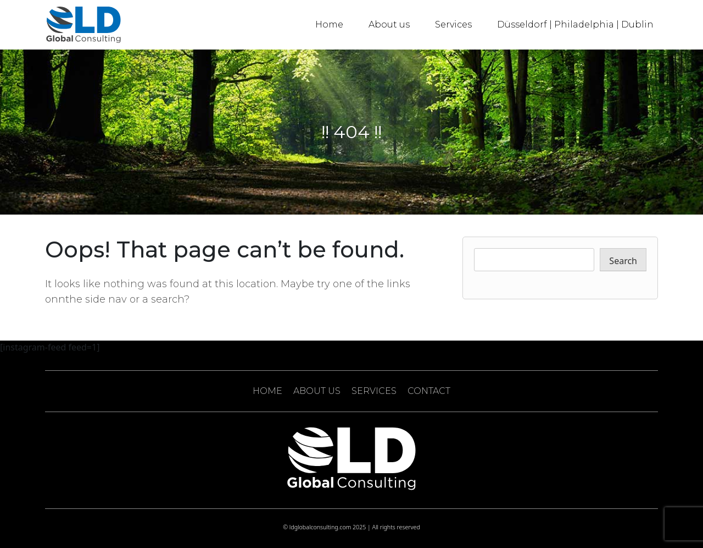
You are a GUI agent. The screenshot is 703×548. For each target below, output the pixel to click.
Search (623, 261)
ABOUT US (317, 391)
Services (453, 24)
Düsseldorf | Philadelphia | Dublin (575, 24)
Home (329, 24)
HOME (267, 391)
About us (389, 24)
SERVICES (374, 391)
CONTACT (429, 391)
